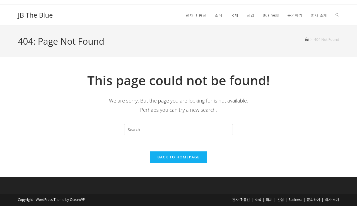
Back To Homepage (178, 157)
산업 (280, 200)
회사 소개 (332, 200)
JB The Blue (35, 15)
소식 (258, 200)
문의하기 (313, 200)
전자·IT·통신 (241, 200)
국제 (269, 200)
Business (295, 200)
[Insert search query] (178, 129)
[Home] (307, 39)
